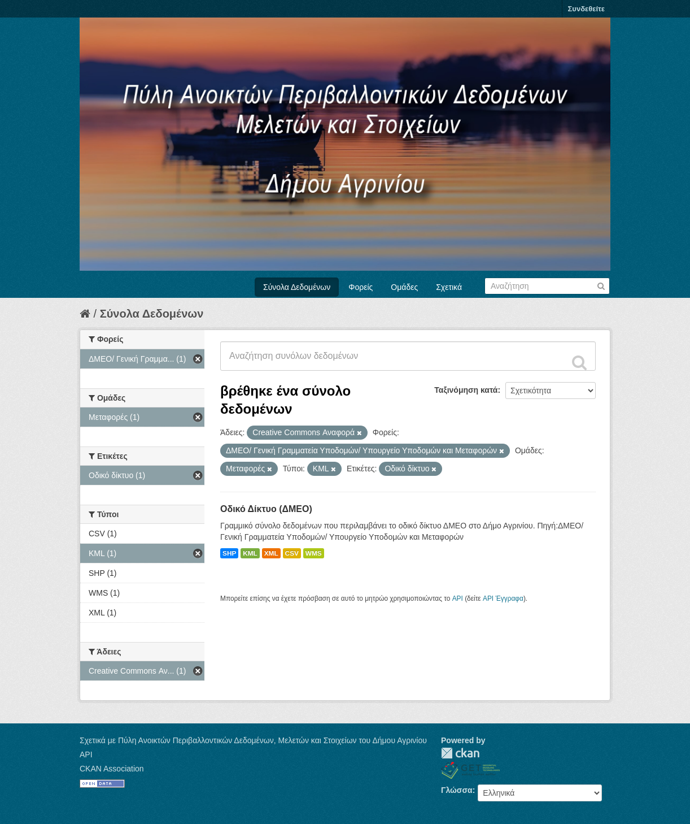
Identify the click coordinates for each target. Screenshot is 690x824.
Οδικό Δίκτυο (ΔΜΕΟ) (266, 509)
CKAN (460, 753)
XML (271, 553)
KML (250, 553)
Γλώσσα (457, 790)
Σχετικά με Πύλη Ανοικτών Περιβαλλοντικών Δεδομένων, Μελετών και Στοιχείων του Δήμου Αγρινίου (253, 740)
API (457, 598)
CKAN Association (112, 768)
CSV (292, 553)
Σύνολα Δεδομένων (296, 287)
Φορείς (360, 287)
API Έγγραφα (503, 598)
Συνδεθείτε (586, 9)
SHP (229, 553)
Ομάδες (404, 287)
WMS (313, 553)
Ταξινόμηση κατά (465, 389)
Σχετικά (449, 287)
